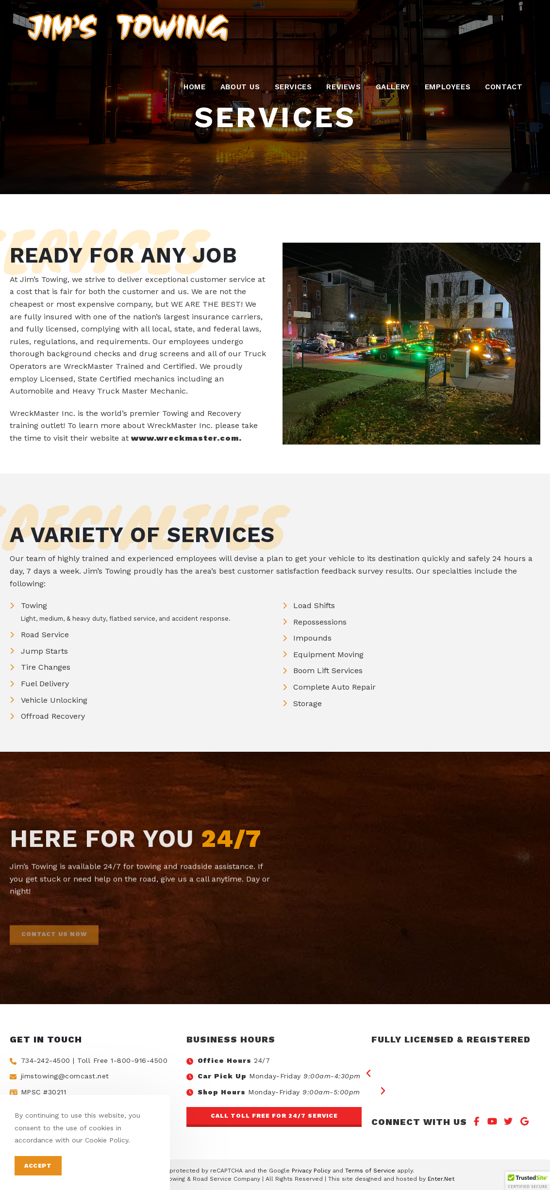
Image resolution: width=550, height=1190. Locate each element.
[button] (274, 1117)
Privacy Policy (311, 1170)
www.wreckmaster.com (185, 438)
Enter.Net (441, 1178)
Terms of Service (370, 1170)
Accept (38, 1165)
